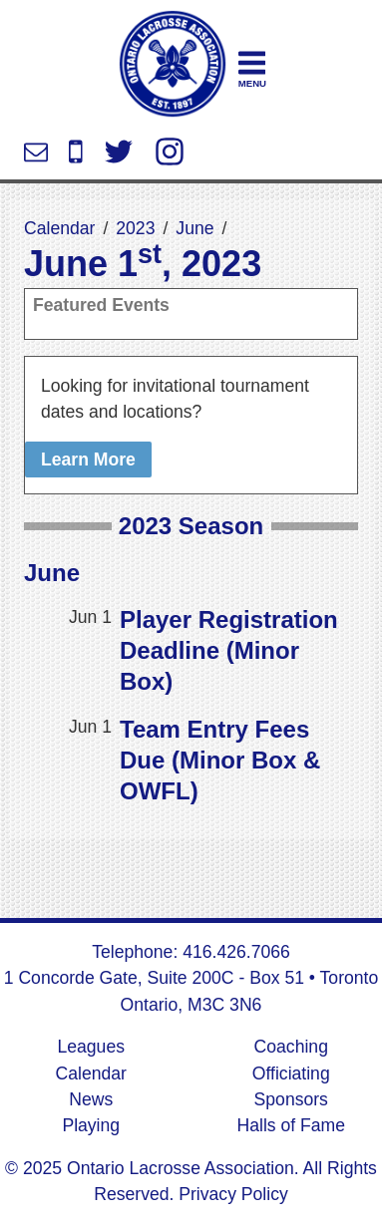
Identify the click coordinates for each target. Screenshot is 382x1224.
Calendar (59, 228)
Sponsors (291, 1099)
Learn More (88, 459)
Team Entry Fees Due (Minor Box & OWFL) (220, 760)
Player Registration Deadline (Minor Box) (229, 650)
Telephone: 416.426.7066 (191, 952)
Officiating (291, 1073)
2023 (135, 228)
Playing (91, 1125)
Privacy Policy (230, 1194)
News (91, 1099)
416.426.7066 (76, 151)
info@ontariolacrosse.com (36, 151)
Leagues (91, 1047)
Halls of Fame (290, 1125)
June (194, 228)
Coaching (291, 1047)
